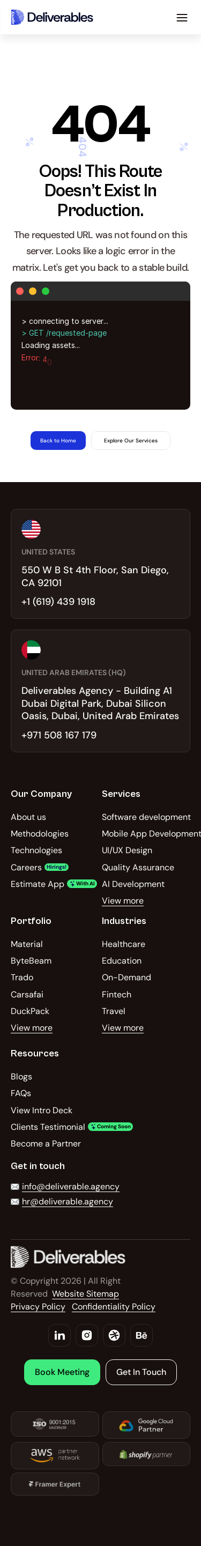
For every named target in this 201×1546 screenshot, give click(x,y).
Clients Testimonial (48, 1127)
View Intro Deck (41, 1110)
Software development (146, 817)
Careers (26, 867)
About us (28, 817)
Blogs (21, 1076)
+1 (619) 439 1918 (58, 601)
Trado (22, 977)
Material (27, 944)
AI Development (133, 884)
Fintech (116, 994)
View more (123, 900)
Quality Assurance (138, 867)
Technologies (36, 850)
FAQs (21, 1093)
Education (122, 960)
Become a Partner (46, 1143)
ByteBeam (31, 960)
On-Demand (126, 977)
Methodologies (40, 833)
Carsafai (27, 994)
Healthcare (123, 944)
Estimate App (37, 884)
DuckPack (30, 1011)
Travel (113, 1011)
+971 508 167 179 (58, 735)
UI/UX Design (127, 850)
